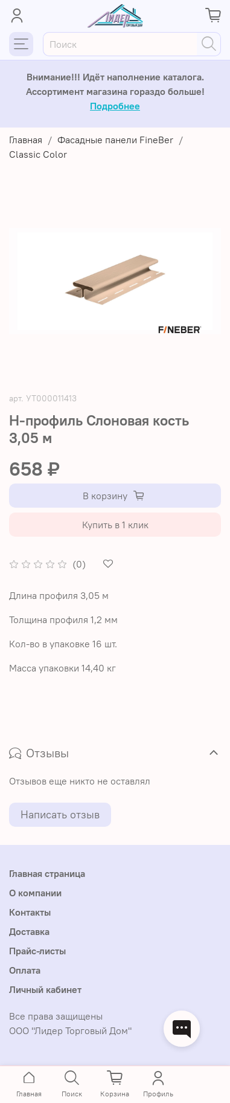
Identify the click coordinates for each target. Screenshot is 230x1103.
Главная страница (47, 873)
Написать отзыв (60, 814)
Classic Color (38, 154)
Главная (25, 140)
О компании (35, 893)
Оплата (24, 970)
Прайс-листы (37, 951)
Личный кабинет (45, 989)
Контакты (30, 912)
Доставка (29, 931)
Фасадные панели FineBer (115, 140)
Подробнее (115, 106)
